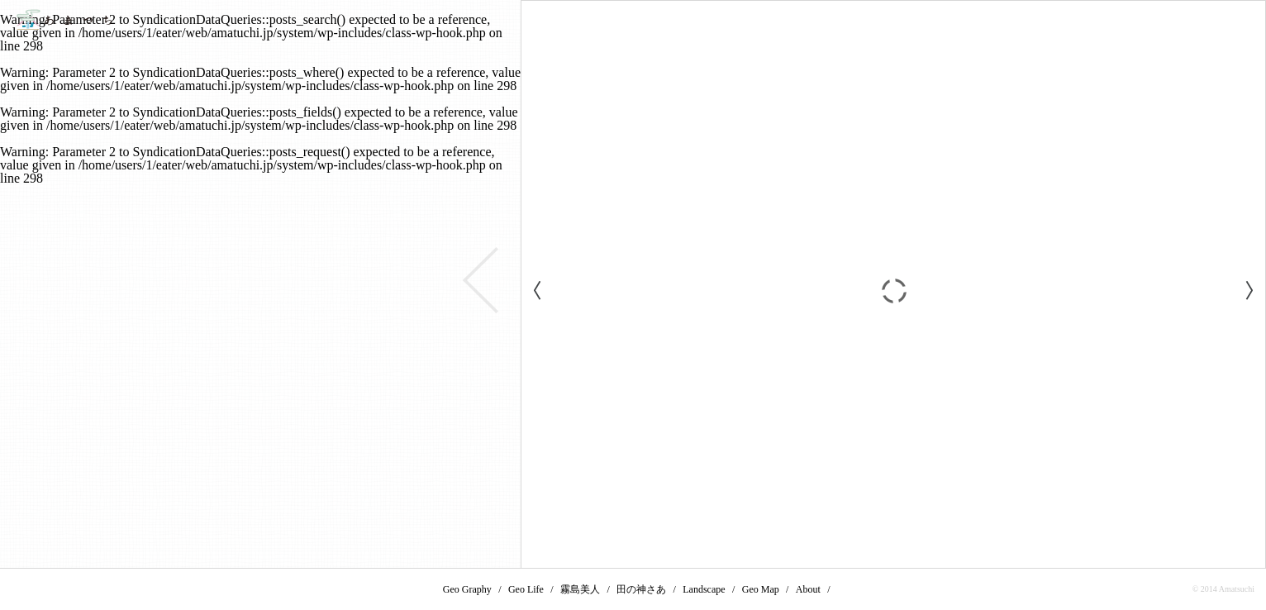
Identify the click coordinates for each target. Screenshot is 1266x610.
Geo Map (760, 589)
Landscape (704, 589)
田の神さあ (641, 589)
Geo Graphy (467, 589)
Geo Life (526, 589)
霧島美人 (580, 589)
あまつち (64, 19)
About (808, 589)
